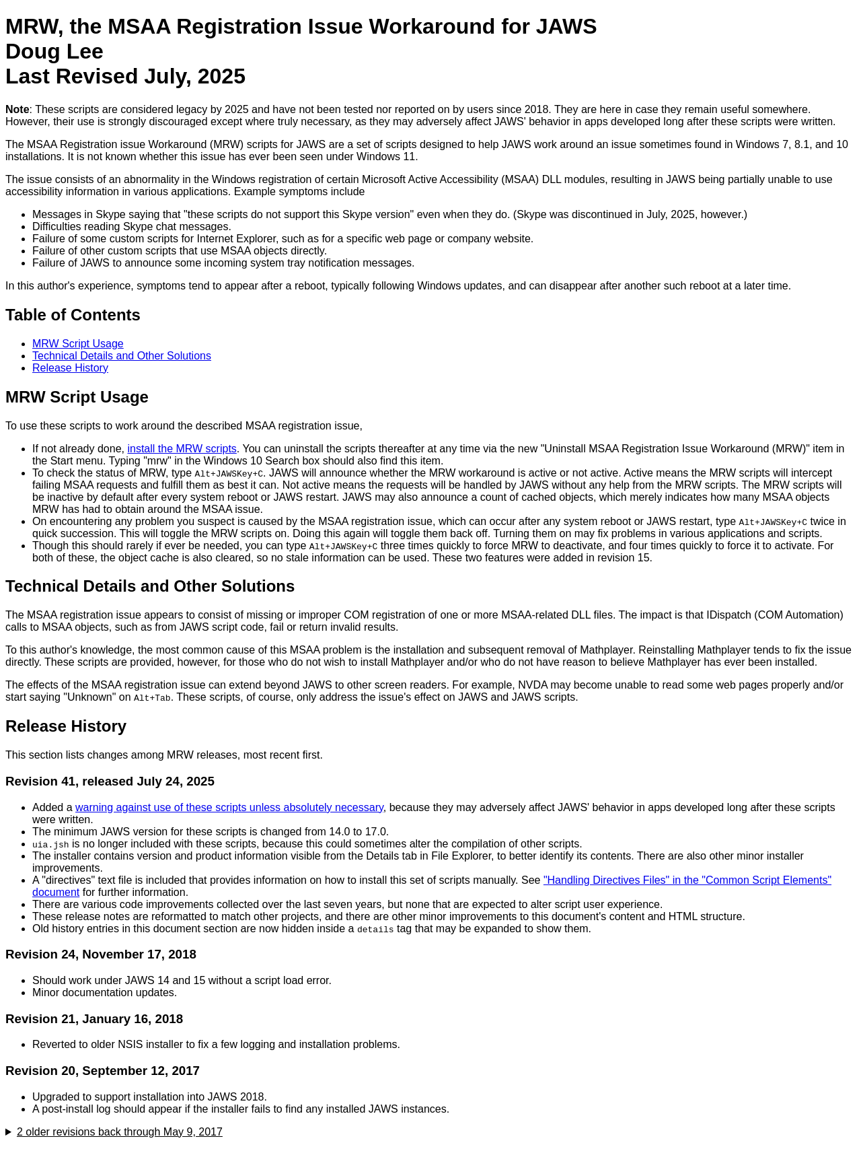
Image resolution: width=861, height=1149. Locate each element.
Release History (70, 368)
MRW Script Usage (78, 343)
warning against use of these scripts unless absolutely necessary (229, 807)
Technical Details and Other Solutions (121, 355)
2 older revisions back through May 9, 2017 (120, 1132)
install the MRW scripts (181, 448)
